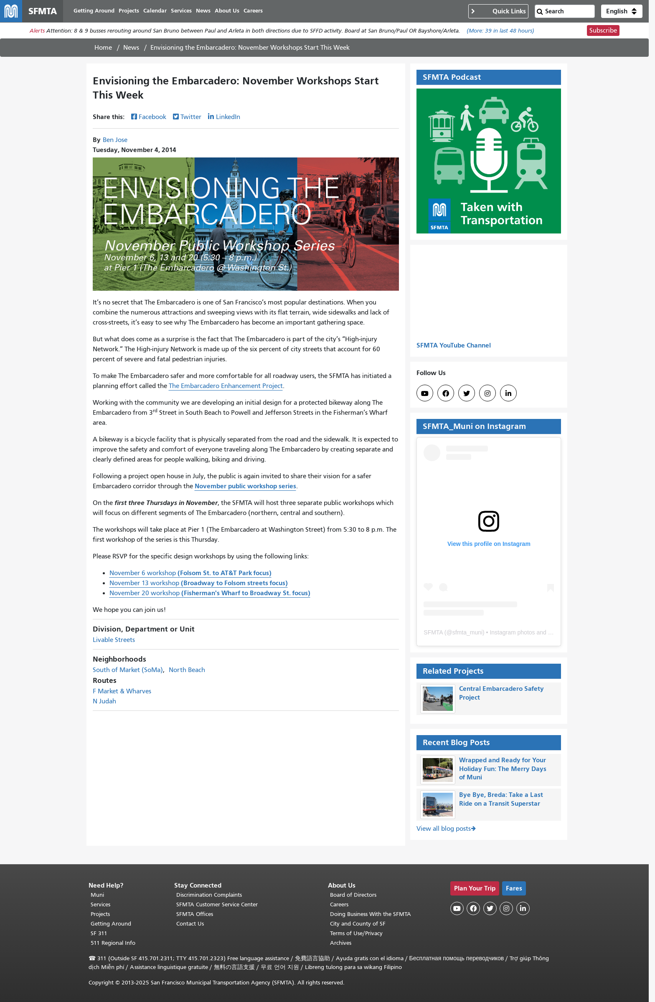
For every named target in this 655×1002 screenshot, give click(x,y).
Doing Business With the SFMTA (370, 914)
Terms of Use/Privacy (356, 933)
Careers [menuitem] (256, 11)
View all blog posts (443, 830)
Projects (100, 914)
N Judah (104, 702)
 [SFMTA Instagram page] (487, 394)
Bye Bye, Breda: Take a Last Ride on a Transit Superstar (501, 800)
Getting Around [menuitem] (97, 11)
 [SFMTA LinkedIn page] (508, 394)
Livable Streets (114, 641)
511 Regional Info (113, 942)
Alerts (37, 32)
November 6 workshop (190, 574)
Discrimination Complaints (209, 894)
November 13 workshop (198, 584)
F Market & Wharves (122, 692)
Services (100, 904)
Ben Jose (115, 141)
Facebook (152, 118)
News (131, 49)
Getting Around (111, 923)
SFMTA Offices (194, 914)
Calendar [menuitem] (158, 11)
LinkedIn (228, 118)
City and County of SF (358, 923)
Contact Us (190, 923)
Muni (97, 894)
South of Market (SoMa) (128, 671)
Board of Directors (353, 894)
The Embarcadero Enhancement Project (226, 387)
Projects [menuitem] (132, 11)
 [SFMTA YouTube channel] (425, 394)
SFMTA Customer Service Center (217, 904)
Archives (340, 942)
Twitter (190, 118)
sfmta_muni (467, 633)
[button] (621, 11)
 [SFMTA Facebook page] (445, 394)
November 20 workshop (209, 594)
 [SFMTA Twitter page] (466, 394)
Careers (339, 904)
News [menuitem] (206, 11)
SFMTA (433, 633)
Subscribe (603, 32)
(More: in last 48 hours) (500, 32)
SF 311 (99, 933)
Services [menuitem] (184, 11)
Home (103, 49)
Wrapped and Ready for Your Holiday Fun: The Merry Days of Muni (502, 769)
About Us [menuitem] (230, 11)
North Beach (187, 671)
